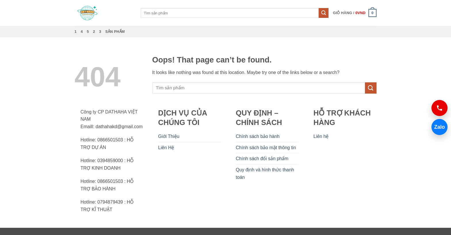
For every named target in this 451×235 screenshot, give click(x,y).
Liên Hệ (166, 147)
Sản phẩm (115, 31)
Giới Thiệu (168, 136)
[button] (355, 13)
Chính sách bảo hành (258, 136)
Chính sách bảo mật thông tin (266, 147)
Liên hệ (321, 136)
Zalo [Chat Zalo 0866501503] (438, 126)
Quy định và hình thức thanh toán (265, 173)
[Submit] (323, 13)
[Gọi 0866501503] (439, 108)
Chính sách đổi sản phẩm (262, 158)
